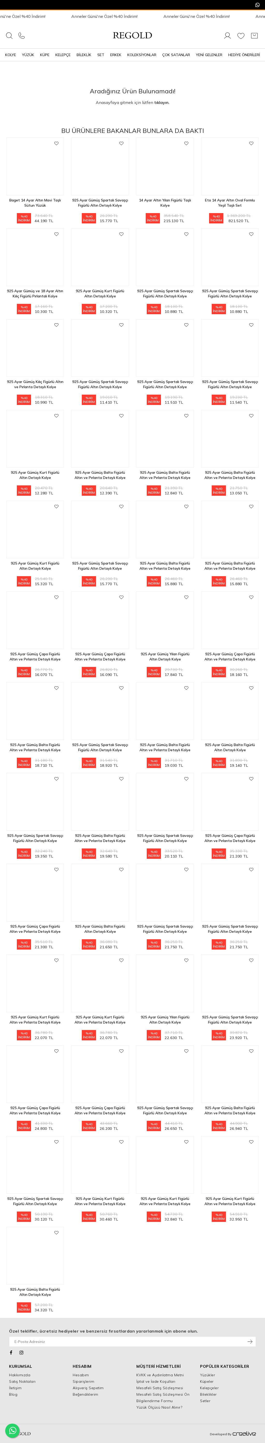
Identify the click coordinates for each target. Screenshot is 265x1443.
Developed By (233, 1434)
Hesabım (81, 1375)
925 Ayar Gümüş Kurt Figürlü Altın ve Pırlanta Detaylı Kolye (35, 1020)
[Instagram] (21, 1352)
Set (100, 54)
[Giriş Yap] (227, 38)
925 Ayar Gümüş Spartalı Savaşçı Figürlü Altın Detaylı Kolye (100, 203)
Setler (205, 1401)
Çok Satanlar (176, 54)
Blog (13, 1394)
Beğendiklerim (85, 1394)
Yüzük (28, 54)
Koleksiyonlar (141, 54)
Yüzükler (207, 1375)
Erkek (115, 54)
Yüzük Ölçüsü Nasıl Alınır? (159, 1407)
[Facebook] (11, 1352)
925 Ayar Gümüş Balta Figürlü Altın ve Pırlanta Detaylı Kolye (100, 475)
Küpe (44, 54)
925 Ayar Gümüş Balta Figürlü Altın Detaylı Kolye (230, 747)
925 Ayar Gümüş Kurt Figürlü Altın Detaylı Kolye (100, 293)
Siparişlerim (83, 1381)
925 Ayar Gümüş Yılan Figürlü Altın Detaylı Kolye (165, 657)
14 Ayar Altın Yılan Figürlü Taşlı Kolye (165, 203)
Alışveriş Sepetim (88, 1388)
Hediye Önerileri (244, 54)
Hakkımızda (19, 1375)
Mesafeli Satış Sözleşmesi (159, 1388)
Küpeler (207, 1381)
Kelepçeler (209, 1388)
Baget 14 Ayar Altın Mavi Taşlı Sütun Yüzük (35, 203)
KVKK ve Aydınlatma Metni (160, 1375)
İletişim (15, 1388)
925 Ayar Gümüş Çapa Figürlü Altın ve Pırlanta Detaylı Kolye (35, 657)
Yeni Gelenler (209, 54)
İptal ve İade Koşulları (155, 1381)
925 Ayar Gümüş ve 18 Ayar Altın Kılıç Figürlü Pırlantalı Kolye (35, 293)
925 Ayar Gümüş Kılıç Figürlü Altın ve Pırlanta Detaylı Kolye (35, 384)
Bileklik (84, 54)
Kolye (10, 54)
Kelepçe (63, 54)
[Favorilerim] (241, 38)
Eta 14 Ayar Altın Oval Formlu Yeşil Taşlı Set (230, 203)
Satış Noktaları (22, 1381)
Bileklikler (208, 1394)
